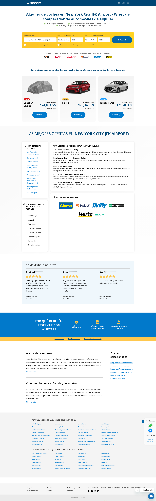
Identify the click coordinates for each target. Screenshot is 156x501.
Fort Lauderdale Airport (38, 430)
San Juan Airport (106, 468)
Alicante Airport (59, 462)
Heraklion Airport (83, 462)
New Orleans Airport (61, 438)
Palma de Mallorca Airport (39, 454)
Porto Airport (105, 454)
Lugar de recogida (30, 36)
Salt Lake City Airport (107, 438)
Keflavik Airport (36, 456)
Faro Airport (58, 454)
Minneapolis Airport (37, 441)
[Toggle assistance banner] (143, 421)
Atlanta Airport (105, 430)
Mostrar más (31, 372)
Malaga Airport (59, 456)
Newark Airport (32, 162)
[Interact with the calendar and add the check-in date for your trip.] (64, 39)
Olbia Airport (82, 459)
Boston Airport (32, 158)
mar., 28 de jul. (92, 40)
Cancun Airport (59, 465)
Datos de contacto (117, 379)
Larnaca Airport (36, 468)
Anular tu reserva (59, 339)
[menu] (128, 3)
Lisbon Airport (82, 454)
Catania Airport (105, 456)
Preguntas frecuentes (33, 488)
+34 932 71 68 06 (150, 435)
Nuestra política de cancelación (92, 339)
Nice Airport (81, 456)
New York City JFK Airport (85, 435)
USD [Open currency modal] (123, 3)
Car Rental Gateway (138, 487)
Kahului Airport (105, 424)
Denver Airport (59, 424)
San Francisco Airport (38, 438)
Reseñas (49, 490)
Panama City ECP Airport (108, 444)
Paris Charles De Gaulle (108, 465)
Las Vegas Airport (60, 433)
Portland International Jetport (109, 433)
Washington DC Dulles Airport (32, 188)
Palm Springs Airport (84, 444)
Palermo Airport (106, 459)
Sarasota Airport (106, 441)
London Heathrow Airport (62, 468)
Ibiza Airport (58, 459)
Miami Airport (35, 427)
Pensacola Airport (33, 175)
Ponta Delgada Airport (84, 468)
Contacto (70, 490)
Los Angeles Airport (60, 427)
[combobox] (72, 40)
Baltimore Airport (33, 171)
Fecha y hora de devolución (94, 36)
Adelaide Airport (36, 462)
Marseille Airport (36, 465)
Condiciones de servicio (54, 488)
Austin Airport (59, 444)
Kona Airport (105, 427)
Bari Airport (104, 462)
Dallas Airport (82, 438)
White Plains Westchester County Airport (32, 180)
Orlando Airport (36, 424)
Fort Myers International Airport (87, 430)
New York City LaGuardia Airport (33, 153)
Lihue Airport (82, 424)
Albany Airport (32, 192)
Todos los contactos (150, 440)
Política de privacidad (74, 488)
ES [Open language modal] (119, 3)
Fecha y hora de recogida (66, 36)
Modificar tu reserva (74, 339)
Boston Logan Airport (38, 433)
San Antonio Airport (37, 444)
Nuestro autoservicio (118, 375)
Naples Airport (36, 459)
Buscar (122, 40)
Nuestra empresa (32, 490)
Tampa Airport (82, 427)
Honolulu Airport (83, 433)
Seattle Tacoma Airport (108, 435)
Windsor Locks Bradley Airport (32, 166)
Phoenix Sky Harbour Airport (63, 430)
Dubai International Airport (86, 465)
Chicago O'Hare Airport (61, 435)
